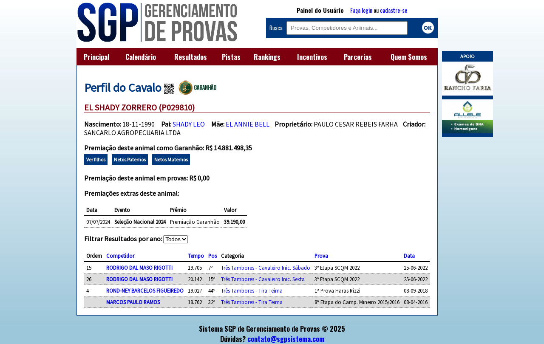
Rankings (267, 57)
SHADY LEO (189, 124)
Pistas (231, 57)
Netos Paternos (130, 159)
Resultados (190, 57)
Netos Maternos (171, 159)
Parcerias (358, 57)
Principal (96, 57)
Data (409, 255)
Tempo (196, 255)
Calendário (140, 57)
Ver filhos (95, 159)
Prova (321, 255)
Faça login (361, 10)
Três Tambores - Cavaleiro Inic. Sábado (265, 267)
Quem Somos (409, 57)
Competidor (120, 255)
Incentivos (312, 57)
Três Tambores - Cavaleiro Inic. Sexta (263, 279)
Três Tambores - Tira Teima (252, 290)
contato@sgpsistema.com (285, 339)
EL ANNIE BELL (247, 124)
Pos (212, 255)
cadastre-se (393, 10)
